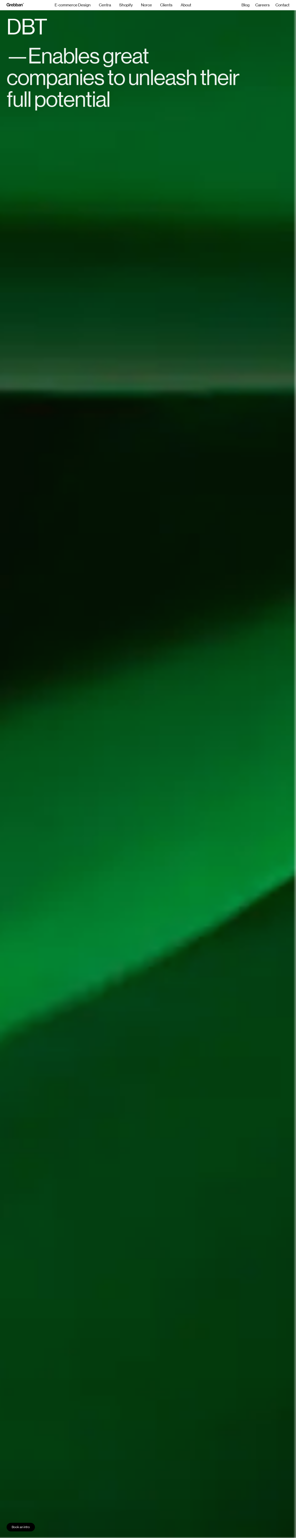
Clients (166, 5)
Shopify (126, 5)
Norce (146, 5)
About (186, 5)
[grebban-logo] (15, 5)
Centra (105, 5)
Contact (282, 5)
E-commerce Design (73, 5)
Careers (262, 5)
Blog (246, 5)
